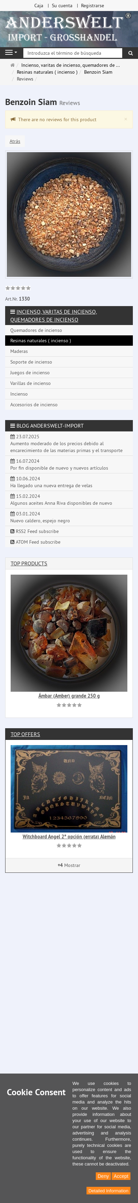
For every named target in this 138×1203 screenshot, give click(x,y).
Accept (121, 1176)
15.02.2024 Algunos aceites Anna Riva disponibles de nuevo (61, 499)
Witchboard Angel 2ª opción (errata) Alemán (69, 837)
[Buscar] (130, 53)
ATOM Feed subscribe (35, 542)
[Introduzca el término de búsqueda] (72, 53)
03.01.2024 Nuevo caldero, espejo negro (40, 517)
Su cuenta (62, 5)
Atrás (15, 141)
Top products (29, 563)
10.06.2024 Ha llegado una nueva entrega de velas (51, 482)
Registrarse (92, 5)
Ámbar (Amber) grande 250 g (69, 696)
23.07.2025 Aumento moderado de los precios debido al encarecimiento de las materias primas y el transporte (66, 443)
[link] (18, 289)
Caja (38, 5)
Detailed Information (108, 1190)
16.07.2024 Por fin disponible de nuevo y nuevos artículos (59, 464)
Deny (103, 1176)
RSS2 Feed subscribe (34, 531)
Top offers (25, 734)
